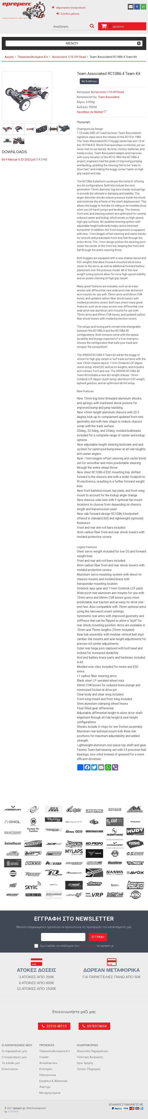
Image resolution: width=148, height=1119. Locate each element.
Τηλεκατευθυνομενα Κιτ (54, 1051)
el (143, 6)
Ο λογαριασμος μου (14, 1057)
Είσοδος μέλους (70, 13)
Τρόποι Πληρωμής (89, 1069)
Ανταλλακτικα (48, 1063)
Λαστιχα (44, 1087)
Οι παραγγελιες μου (14, 1051)
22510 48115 (56, 1026)
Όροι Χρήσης (85, 1063)
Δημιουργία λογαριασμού (71, 7)
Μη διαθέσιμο (89, 81)
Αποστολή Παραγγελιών (92, 1051)
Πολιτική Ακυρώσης (90, 1057)
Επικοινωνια (10, 1069)
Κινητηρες (45, 1069)
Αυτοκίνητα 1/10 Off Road (69, 57)
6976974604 (96, 1026)
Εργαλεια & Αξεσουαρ (53, 1081)
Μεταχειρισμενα (49, 1093)
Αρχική (9, 57)
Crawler (44, 1057)
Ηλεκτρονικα (47, 1075)
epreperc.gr (19, 1108)
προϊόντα (111, 25)
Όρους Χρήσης (88, 945)
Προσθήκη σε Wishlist (90, 112)
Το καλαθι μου (11, 1063)
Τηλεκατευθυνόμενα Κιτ (33, 57)
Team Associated (108, 97)
